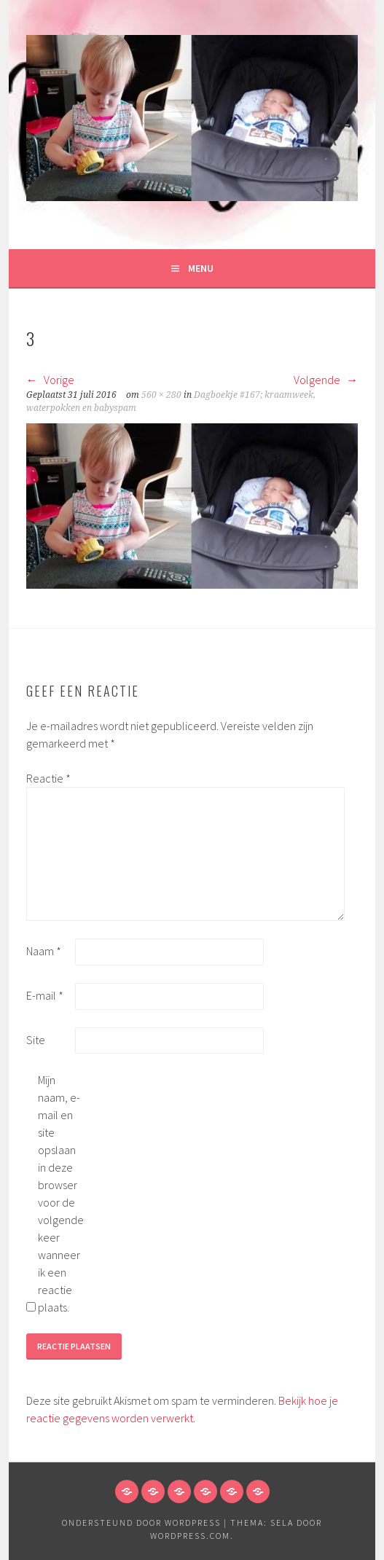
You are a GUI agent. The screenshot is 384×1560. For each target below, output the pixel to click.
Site (35, 1039)
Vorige (50, 379)
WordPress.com (190, 1535)
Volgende (326, 379)
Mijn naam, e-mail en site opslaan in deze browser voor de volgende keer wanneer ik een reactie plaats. (61, 1193)
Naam (43, 951)
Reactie (48, 778)
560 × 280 (161, 395)
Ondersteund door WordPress (141, 1522)
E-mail (44, 995)
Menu (200, 268)
